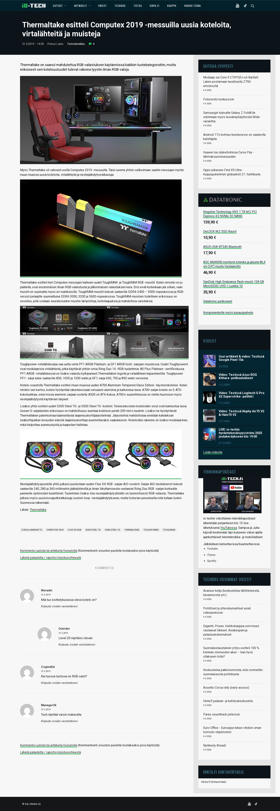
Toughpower (151, 530)
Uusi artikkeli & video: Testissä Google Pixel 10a (241, 358)
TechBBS (120, 5)
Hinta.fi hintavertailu (213, 782)
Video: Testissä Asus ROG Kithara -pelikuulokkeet (238, 376)
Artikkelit (82, 5)
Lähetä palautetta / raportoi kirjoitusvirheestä (50, 558)
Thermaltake (38, 510)
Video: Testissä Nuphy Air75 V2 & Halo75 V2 (241, 413)
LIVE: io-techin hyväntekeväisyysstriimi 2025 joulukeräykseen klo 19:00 (240, 433)
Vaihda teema (192, 5)
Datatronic (223, 199)
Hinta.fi (154, 5)
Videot (102, 5)
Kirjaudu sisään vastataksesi (59, 606)
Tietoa (138, 5)
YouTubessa (228, 528)
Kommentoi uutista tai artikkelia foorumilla (48, 551)
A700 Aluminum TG (32, 530)
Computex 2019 (55, 530)
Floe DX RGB (74, 530)
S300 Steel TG (93, 530)
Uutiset (59, 5)
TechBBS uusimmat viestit (227, 579)
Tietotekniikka (76, 44)
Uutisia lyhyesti (218, 66)
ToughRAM (169, 530)
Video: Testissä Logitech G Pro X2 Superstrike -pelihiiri (241, 394)
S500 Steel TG (112, 530)
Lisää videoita (212, 452)
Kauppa (171, 5)
